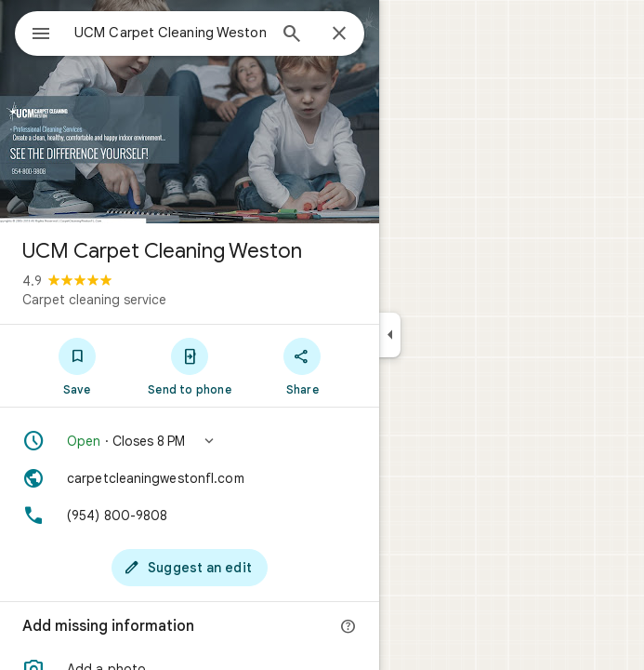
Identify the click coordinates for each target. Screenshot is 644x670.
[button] (189, 441)
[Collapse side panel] (390, 335)
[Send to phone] (189, 365)
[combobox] (170, 32)
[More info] (348, 627)
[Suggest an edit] (190, 567)
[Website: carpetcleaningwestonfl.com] (189, 478)
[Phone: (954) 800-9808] (189, 515)
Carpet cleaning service (94, 299)
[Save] (76, 365)
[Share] (302, 365)
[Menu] (41, 35)
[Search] (291, 35)
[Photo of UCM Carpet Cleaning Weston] (189, 111)
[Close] (339, 34)
